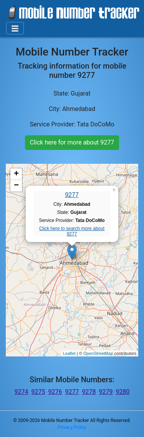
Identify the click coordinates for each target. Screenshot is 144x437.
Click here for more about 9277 (72, 142)
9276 (55, 391)
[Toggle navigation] (15, 28)
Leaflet (69, 353)
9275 (38, 391)
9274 (21, 391)
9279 (106, 391)
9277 (72, 195)
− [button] (16, 186)
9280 (122, 391)
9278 (89, 391)
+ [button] (16, 174)
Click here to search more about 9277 (71, 231)
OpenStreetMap (98, 353)
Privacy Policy (72, 427)
